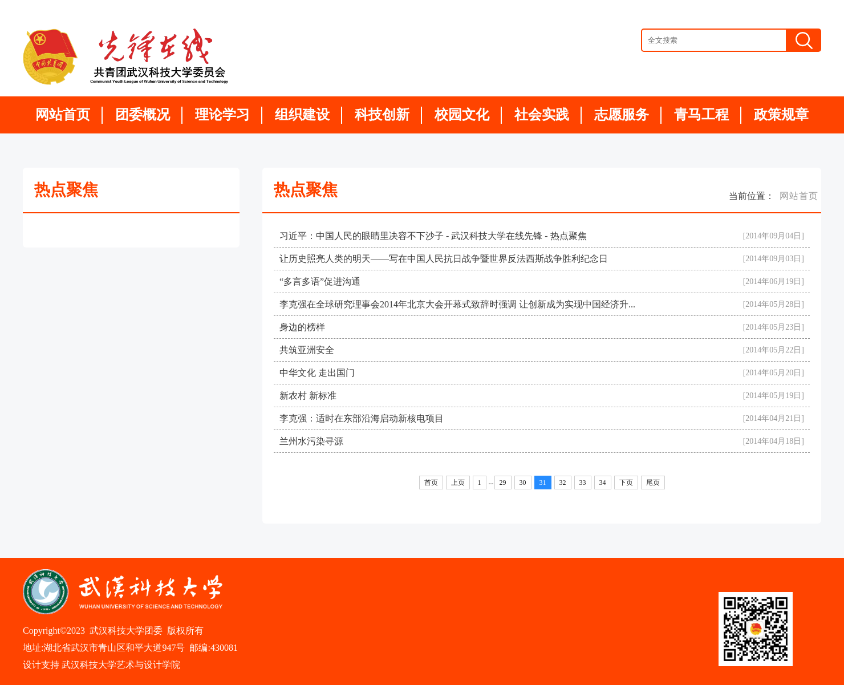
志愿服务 (621, 114)
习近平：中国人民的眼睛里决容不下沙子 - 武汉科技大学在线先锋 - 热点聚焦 (433, 236)
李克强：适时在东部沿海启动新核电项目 (361, 418)
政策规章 (781, 114)
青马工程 (701, 114)
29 (503, 483)
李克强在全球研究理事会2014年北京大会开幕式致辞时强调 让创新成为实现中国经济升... (457, 304)
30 (523, 483)
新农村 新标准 (307, 395)
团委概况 (142, 114)
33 (582, 483)
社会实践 (541, 114)
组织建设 (302, 114)
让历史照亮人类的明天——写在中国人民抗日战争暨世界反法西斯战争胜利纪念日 (443, 259)
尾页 (653, 483)
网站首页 (62, 114)
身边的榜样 (302, 327)
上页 (458, 483)
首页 (431, 483)
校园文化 (462, 114)
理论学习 (222, 114)
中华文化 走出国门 (317, 373)
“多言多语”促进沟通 (319, 281)
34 (602, 483)
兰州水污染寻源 (311, 441)
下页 (626, 483)
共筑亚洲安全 (306, 350)
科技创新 (382, 114)
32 (562, 483)
